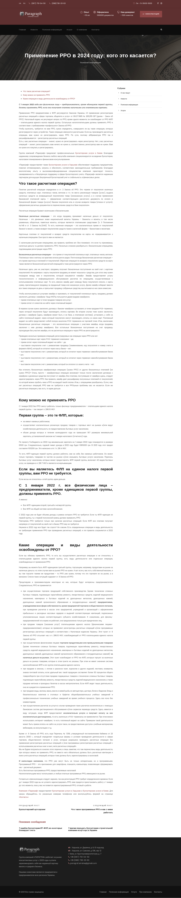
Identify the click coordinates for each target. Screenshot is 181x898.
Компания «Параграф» (28, 791)
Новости (34, 30)
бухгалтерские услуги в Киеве (88, 153)
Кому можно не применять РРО (36, 95)
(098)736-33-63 (59, 3)
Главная (22, 30)
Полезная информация (52, 30)
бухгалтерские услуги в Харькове (63, 164)
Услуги (69, 30)
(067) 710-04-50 (38, 3)
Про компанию (145, 892)
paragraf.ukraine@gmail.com (83, 863)
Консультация (151, 14)
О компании (82, 30)
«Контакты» (24, 797)
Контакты (96, 30)
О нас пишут (125, 93)
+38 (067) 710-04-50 (79, 857)
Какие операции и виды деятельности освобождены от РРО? (49, 98)
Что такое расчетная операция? (36, 91)
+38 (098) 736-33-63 (79, 860)
